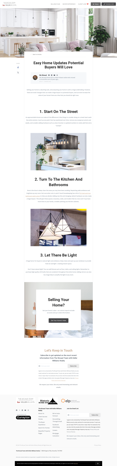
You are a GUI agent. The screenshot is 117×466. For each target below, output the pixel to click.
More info (76, 463)
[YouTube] (25, 410)
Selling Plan (55, 4)
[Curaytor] (23, 419)
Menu (96, 4)
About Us (41, 413)
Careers (55, 430)
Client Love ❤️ (83, 4)
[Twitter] (19, 410)
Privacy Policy (97, 445)
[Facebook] (16, 410)
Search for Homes (44, 428)
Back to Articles (37, 54)
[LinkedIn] (22, 410)
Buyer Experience (69, 4)
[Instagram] (28, 410)
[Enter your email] (54, 366)
